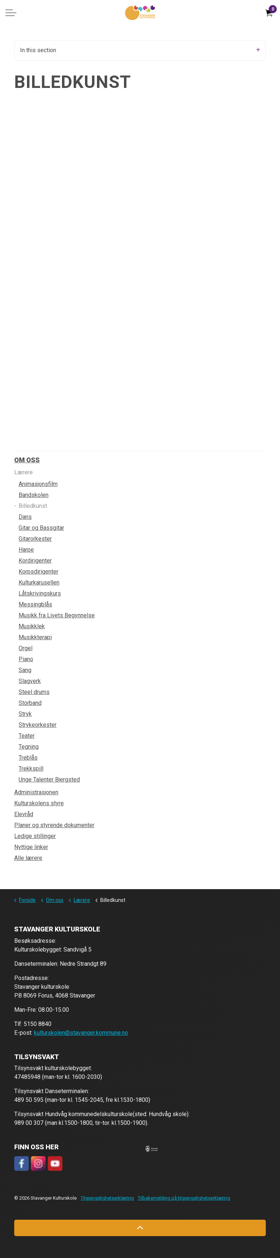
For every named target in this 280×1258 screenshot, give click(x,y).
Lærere (23, 472)
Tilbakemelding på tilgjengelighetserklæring (184, 1198)
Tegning (29, 746)
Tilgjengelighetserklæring (107, 1198)
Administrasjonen (36, 792)
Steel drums (34, 691)
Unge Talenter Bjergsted (49, 779)
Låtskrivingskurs (40, 593)
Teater (27, 735)
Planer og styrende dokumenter (54, 825)
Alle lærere (28, 857)
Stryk (25, 713)
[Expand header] (11, 13)
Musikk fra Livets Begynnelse (57, 615)
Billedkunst (33, 505)
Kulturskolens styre (39, 803)
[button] (151, 1148)
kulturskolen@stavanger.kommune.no (81, 1032)
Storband (30, 702)
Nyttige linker (31, 847)
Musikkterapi (35, 637)
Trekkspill (31, 768)
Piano (26, 659)
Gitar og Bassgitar (41, 527)
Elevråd (23, 814)
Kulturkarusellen (39, 582)
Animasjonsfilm (38, 484)
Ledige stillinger (35, 836)
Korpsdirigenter (38, 571)
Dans (25, 516)
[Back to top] (140, 1228)
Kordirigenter (35, 560)
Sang (25, 670)
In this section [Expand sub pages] (140, 50)
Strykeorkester (38, 724)
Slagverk (30, 681)
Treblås (28, 757)
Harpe (26, 549)
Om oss (27, 460)
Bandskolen (33, 494)
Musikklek (32, 626)
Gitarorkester (35, 538)
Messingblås (35, 604)
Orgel (25, 648)
